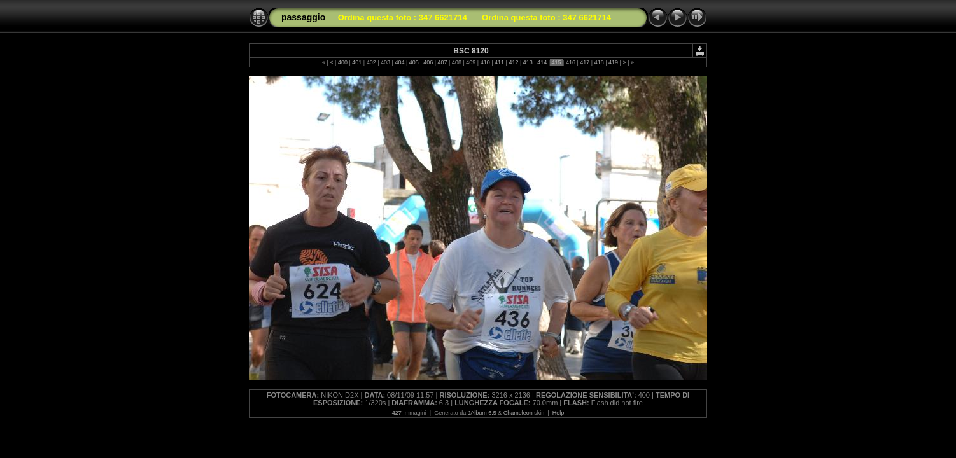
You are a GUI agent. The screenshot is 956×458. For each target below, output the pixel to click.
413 (527, 62)
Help (558, 413)
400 (342, 62)
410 (485, 62)
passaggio (303, 17)
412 (513, 62)
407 (442, 62)
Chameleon (518, 413)
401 (357, 62)
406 (428, 62)
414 (542, 62)
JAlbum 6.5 (482, 413)
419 (613, 62)
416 (570, 62)
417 (585, 62)
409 (471, 62)
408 (456, 62)
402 (371, 62)
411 (499, 62)
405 (413, 62)
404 (399, 62)
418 (599, 62)
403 (385, 62)
